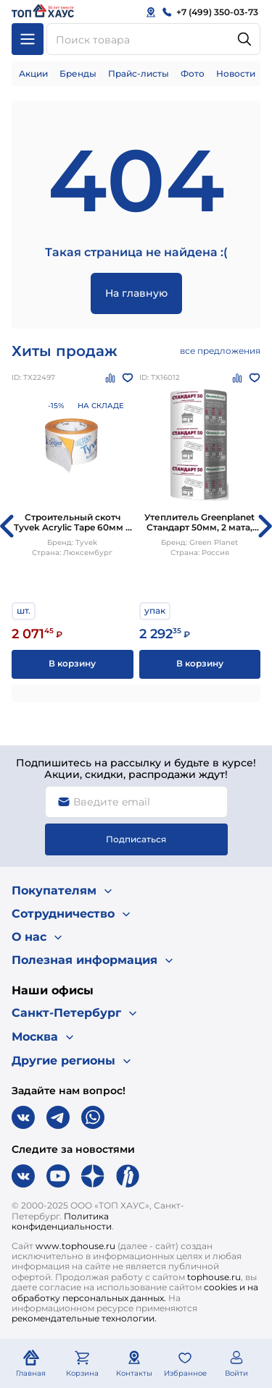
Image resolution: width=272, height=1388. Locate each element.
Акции (33, 73)
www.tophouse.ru (75, 1245)
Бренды (77, 73)
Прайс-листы (138, 73)
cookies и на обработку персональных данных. (135, 1292)
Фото (193, 73)
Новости (235, 73)
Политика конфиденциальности (62, 1221)
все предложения (220, 350)
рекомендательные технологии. (84, 1318)
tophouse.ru (214, 1276)
